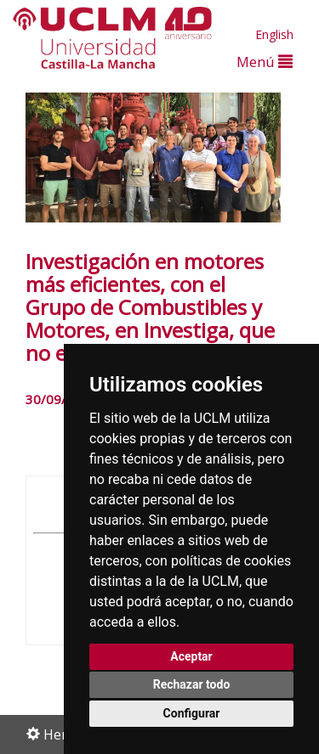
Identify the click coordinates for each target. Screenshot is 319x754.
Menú (264, 61)
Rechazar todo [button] (192, 684)
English (274, 34)
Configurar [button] (191, 713)
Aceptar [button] (191, 656)
